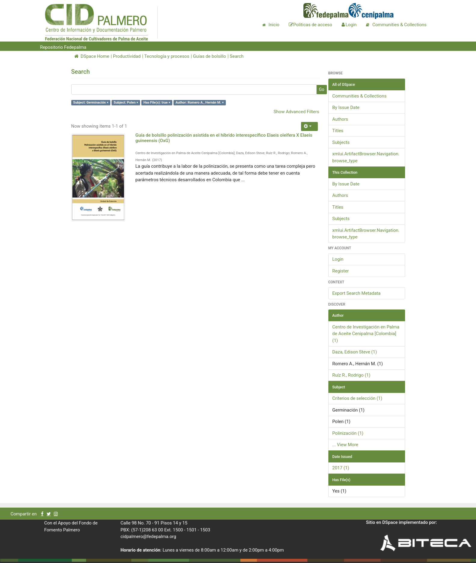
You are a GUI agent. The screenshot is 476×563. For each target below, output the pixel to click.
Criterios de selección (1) (357, 398)
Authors (340, 119)
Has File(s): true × (156, 102)
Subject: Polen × (126, 102)
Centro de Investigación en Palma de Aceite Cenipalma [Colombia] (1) (365, 333)
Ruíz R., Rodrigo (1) (351, 375)
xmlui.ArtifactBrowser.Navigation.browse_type (366, 157)
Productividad (127, 56)
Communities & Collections (359, 96)
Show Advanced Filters (296, 111)
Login (337, 259)
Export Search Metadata (356, 293)
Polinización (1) (348, 433)
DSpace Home (91, 56)
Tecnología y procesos (166, 56)
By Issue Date (346, 107)
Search (237, 56)
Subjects (341, 142)
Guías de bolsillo (209, 56)
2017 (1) (340, 468)
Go (321, 89)
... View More (345, 444)
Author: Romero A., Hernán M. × (200, 102)
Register (340, 271)
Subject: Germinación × (90, 102)
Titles (337, 130)
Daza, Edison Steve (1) (354, 352)
